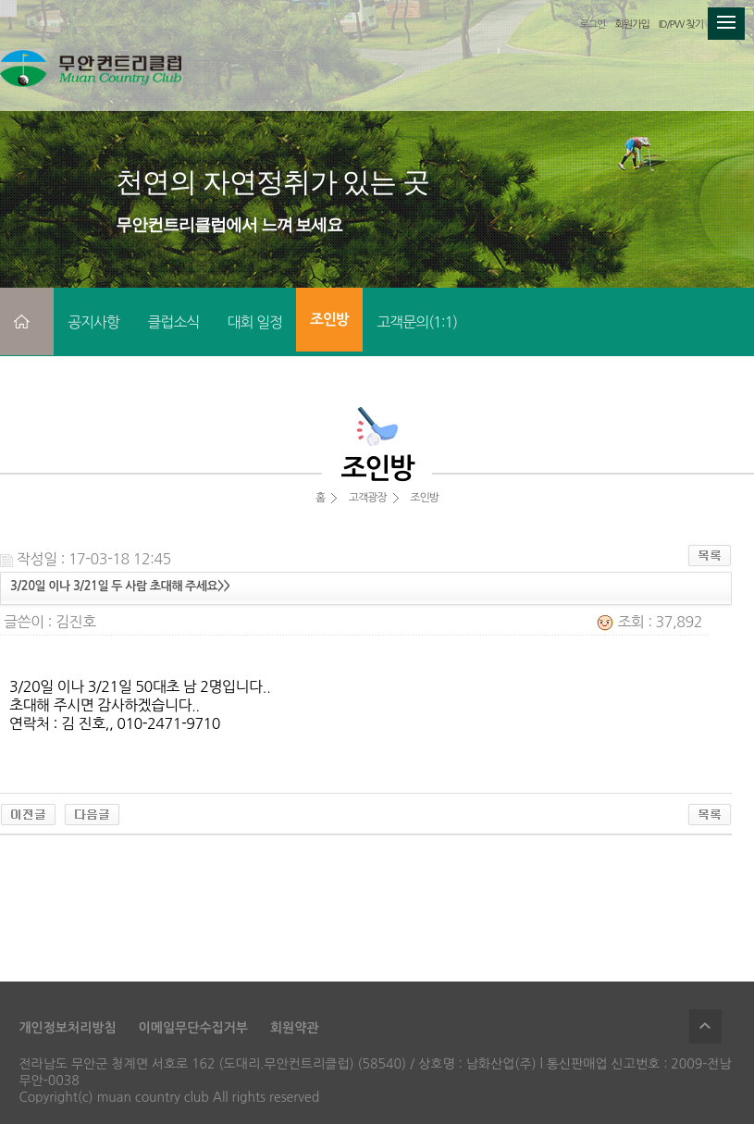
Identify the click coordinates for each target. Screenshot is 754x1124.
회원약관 (294, 1027)
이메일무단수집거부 (193, 1027)
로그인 (592, 24)
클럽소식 (173, 322)
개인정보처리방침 (67, 1027)
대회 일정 (254, 322)
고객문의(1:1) (417, 322)
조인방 (329, 320)
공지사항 (93, 322)
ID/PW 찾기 (681, 24)
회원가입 (631, 24)
